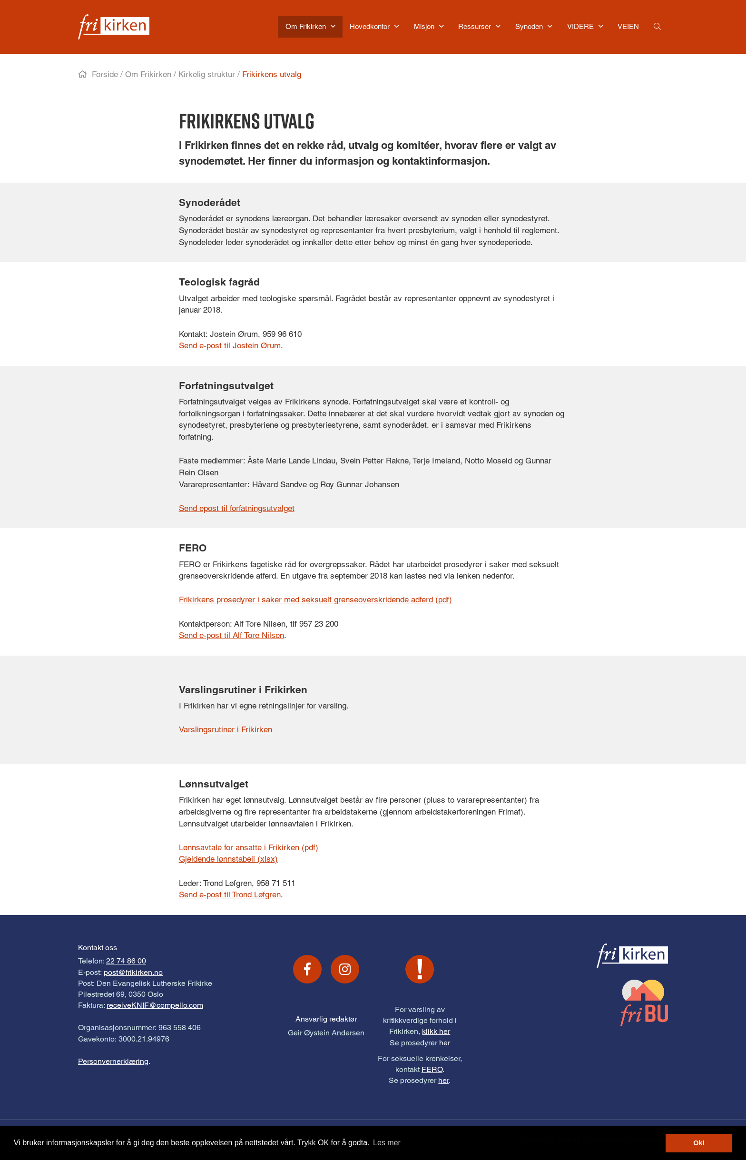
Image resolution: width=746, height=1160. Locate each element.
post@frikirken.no (133, 972)
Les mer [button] (387, 1143)
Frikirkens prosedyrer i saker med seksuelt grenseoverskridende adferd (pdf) (315, 599)
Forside (105, 74)
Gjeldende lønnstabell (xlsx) (228, 859)
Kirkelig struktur (206, 74)
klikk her (436, 1031)
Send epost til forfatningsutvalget (236, 508)
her (444, 1042)
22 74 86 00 (126, 960)
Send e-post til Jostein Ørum (230, 345)
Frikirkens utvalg (271, 74)
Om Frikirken (148, 74)
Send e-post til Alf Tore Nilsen (231, 635)
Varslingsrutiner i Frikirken (225, 729)
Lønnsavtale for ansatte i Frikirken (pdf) (248, 847)
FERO (432, 1069)
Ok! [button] (699, 1143)
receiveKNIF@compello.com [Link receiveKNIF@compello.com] (155, 1005)
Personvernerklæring (113, 1061)
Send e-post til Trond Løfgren (230, 894)
